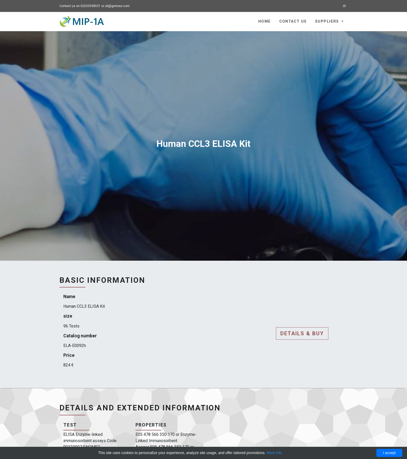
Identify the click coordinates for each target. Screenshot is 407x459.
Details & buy (302, 333)
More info (274, 453)
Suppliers (327, 21)
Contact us (293, 21)
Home (264, 21)
